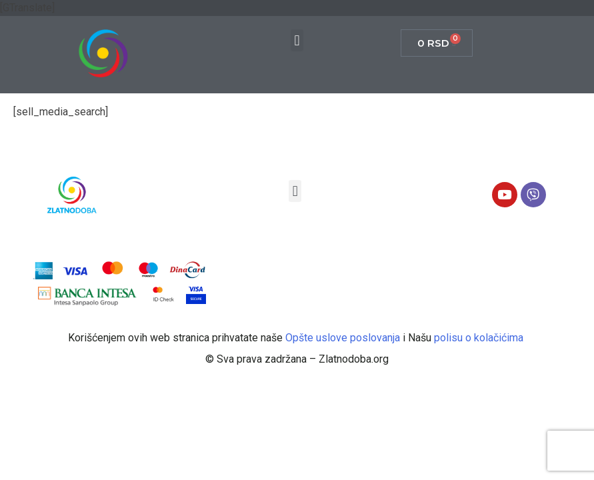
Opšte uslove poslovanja (344, 337)
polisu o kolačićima (480, 337)
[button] (297, 40)
